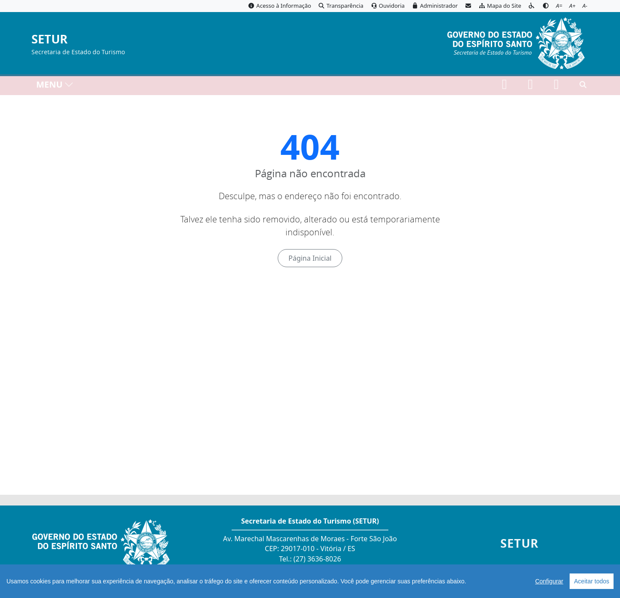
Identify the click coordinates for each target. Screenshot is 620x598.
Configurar (549, 581)
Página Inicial (310, 258)
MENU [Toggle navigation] (55, 86)
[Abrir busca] (583, 86)
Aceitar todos (591, 581)
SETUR (49, 39)
